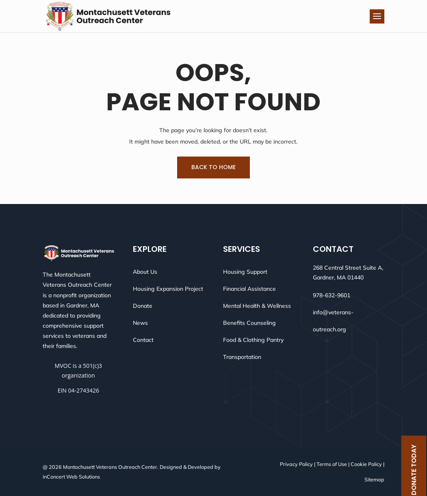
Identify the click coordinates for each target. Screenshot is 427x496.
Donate (142, 305)
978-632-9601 (331, 295)
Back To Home (213, 167)
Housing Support (245, 271)
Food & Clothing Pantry (253, 340)
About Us (145, 271)
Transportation (242, 357)
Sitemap (374, 479)
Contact (143, 340)
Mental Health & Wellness (257, 305)
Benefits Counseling (249, 322)
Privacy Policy (296, 464)
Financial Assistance (249, 288)
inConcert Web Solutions (71, 476)
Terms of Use (331, 464)
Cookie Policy (366, 464)
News (140, 322)
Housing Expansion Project (168, 288)
